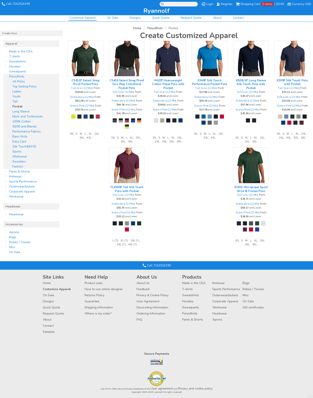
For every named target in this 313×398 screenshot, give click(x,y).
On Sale (112, 18)
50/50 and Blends (24, 126)
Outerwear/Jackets (22, 186)
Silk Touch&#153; (24, 146)
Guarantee (92, 301)
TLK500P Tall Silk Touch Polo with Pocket (127, 189)
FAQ (139, 320)
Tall (15, 101)
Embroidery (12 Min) (82, 97)
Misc (12, 247)
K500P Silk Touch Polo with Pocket (292, 82)
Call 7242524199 (18, 4)
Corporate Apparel (22, 191)
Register (227, 4)
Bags (12, 237)
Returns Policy (94, 295)
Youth (16, 96)
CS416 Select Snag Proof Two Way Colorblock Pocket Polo (127, 84)
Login (209, 4)
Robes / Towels (20, 242)
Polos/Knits (155, 28)
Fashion (17, 166)
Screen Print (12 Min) (82, 105)
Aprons (14, 232)
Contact (238, 18)
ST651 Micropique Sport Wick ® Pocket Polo (251, 189)
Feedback (143, 289)
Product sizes (94, 283)
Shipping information (99, 307)
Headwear (16, 214)
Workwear (19, 156)
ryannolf (156, 11)
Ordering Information (151, 313)
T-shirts (14, 56)
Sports (17, 151)
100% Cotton (21, 121)
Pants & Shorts (19, 171)
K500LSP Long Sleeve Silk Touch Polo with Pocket (251, 84)
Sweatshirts (17, 61)
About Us (143, 283)
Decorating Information (152, 307)
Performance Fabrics (26, 131)
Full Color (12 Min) (82, 88)
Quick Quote (160, 18)
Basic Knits (19, 136)
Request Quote (191, 18)
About (217, 18)
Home (137, 28)
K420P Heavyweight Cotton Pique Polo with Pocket (168, 84)
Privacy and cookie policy (195, 388)
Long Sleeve (21, 111)
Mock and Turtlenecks (27, 116)
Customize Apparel (83, 18)
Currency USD (301, 4)
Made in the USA (21, 51)
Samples (49, 332)
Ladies (16, 91)
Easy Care (19, 141)
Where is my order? (98, 313)
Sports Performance (23, 181)
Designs (135, 18)
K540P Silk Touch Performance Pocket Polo (209, 82)
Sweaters (19, 161)
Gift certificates (253, 307)
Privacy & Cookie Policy (152, 295)
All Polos (18, 81)
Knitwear (15, 176)
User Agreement (148, 301)
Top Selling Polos (24, 86)
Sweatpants (17, 71)
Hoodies (14, 66)
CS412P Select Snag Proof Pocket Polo (85, 82)
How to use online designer (104, 289)
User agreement (162, 388)
